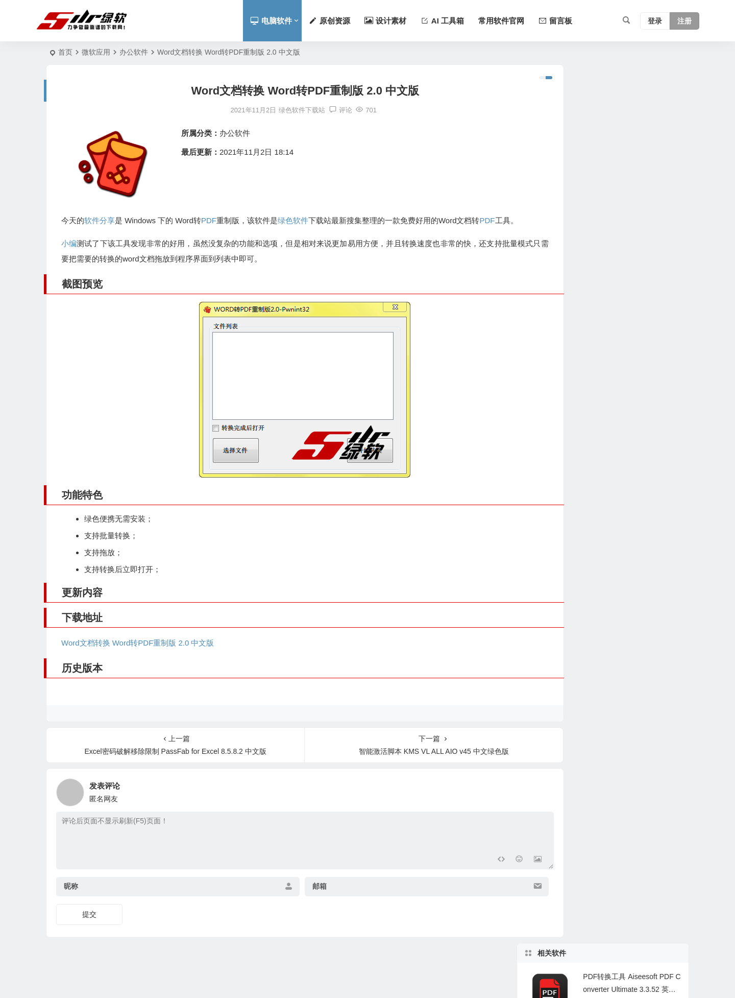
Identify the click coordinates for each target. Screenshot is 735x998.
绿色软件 (293, 220)
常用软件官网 (501, 20)
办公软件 (133, 52)
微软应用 (96, 52)
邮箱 (293, 901)
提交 (89, 929)
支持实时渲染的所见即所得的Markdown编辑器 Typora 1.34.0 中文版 (631, 297)
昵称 (71, 901)
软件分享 (99, 220)
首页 (65, 52)
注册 (684, 21)
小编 (69, 258)
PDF (209, 220)
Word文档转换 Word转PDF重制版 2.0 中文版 (137, 658)
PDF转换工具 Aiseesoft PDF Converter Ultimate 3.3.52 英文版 (631, 111)
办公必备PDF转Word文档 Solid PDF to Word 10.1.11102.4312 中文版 (630, 204)
